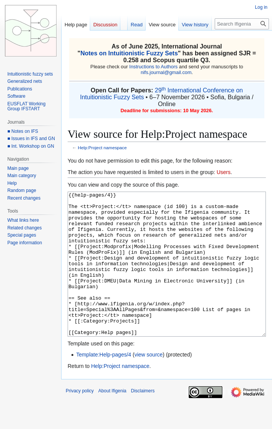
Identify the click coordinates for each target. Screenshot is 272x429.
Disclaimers (143, 419)
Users (224, 172)
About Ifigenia (112, 419)
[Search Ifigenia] (242, 23)
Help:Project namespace (102, 147)
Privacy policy (80, 419)
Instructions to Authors (153, 66)
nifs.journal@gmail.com (166, 72)
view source (148, 383)
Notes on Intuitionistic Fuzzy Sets (129, 53)
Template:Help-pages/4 (103, 383)
